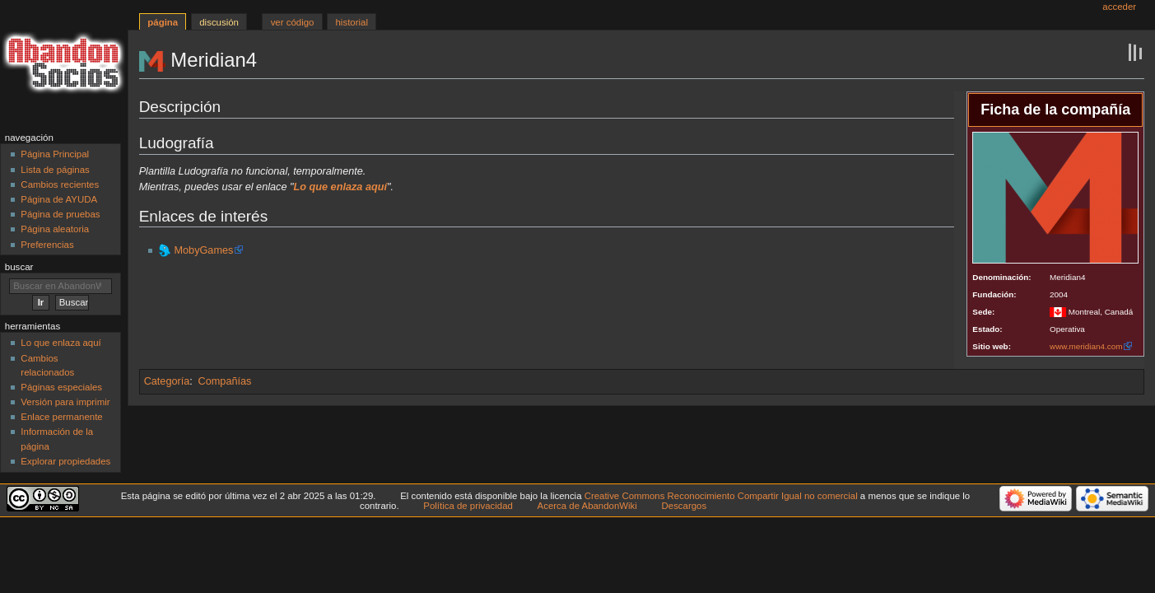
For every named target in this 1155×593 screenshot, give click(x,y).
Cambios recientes (60, 184)
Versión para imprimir (65, 402)
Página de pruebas (60, 214)
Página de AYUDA (59, 199)
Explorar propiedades (65, 461)
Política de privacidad (468, 506)
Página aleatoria (55, 229)
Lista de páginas (55, 170)
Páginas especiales (61, 387)
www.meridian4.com (1086, 346)
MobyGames (203, 250)
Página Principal (55, 154)
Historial (352, 22)
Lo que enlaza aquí (60, 343)
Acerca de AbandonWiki (587, 506)
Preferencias (47, 245)
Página (162, 22)
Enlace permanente (61, 417)
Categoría (167, 381)
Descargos (684, 506)
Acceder (1119, 7)
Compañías (225, 381)
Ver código (292, 22)
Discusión (219, 22)
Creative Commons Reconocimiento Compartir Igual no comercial (721, 496)
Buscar (19, 267)
